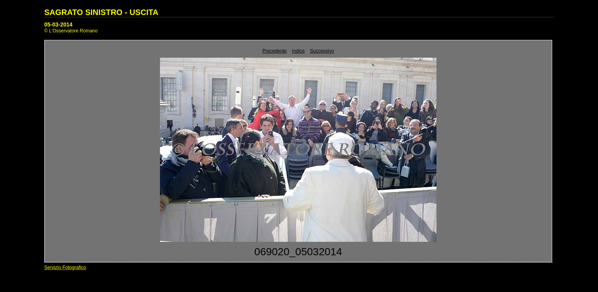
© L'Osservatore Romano (71, 31)
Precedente (275, 51)
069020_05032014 (298, 252)
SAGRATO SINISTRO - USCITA (101, 12)
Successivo (322, 51)
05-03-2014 (58, 24)
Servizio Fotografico (65, 267)
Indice (298, 51)
